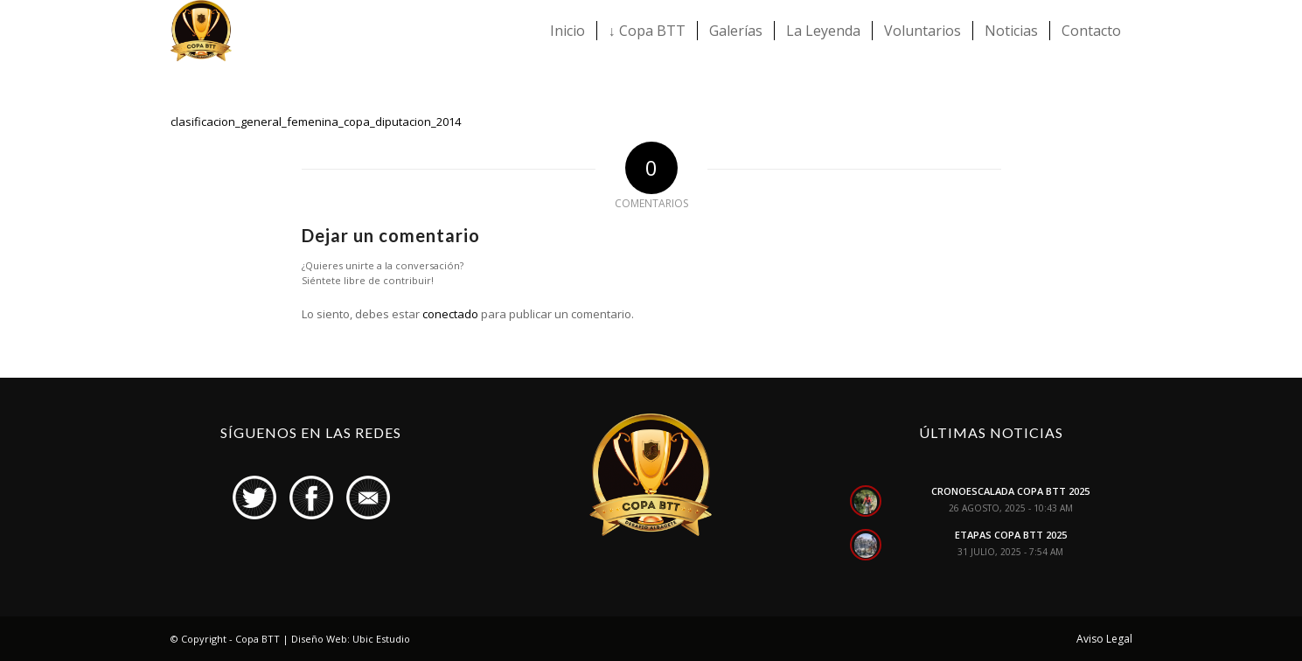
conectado (450, 314)
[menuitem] (567, 30)
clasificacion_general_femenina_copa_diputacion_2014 (316, 121)
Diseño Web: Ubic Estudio (350, 638)
